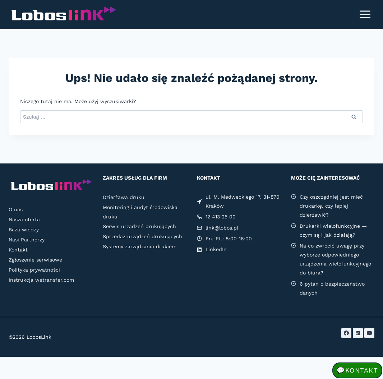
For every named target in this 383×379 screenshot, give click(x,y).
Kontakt (18, 250)
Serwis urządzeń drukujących (139, 226)
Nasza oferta (24, 219)
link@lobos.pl (222, 228)
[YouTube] (369, 333)
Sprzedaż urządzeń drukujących (142, 236)
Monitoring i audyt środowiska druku (140, 211)
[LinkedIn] (358, 333)
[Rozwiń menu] (364, 14)
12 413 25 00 (221, 216)
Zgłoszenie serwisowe (35, 260)
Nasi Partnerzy (27, 239)
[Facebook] (346, 333)
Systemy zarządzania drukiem (139, 246)
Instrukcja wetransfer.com (41, 280)
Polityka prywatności (34, 270)
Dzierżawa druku (123, 197)
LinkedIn (216, 249)
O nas (16, 209)
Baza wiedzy (24, 229)
